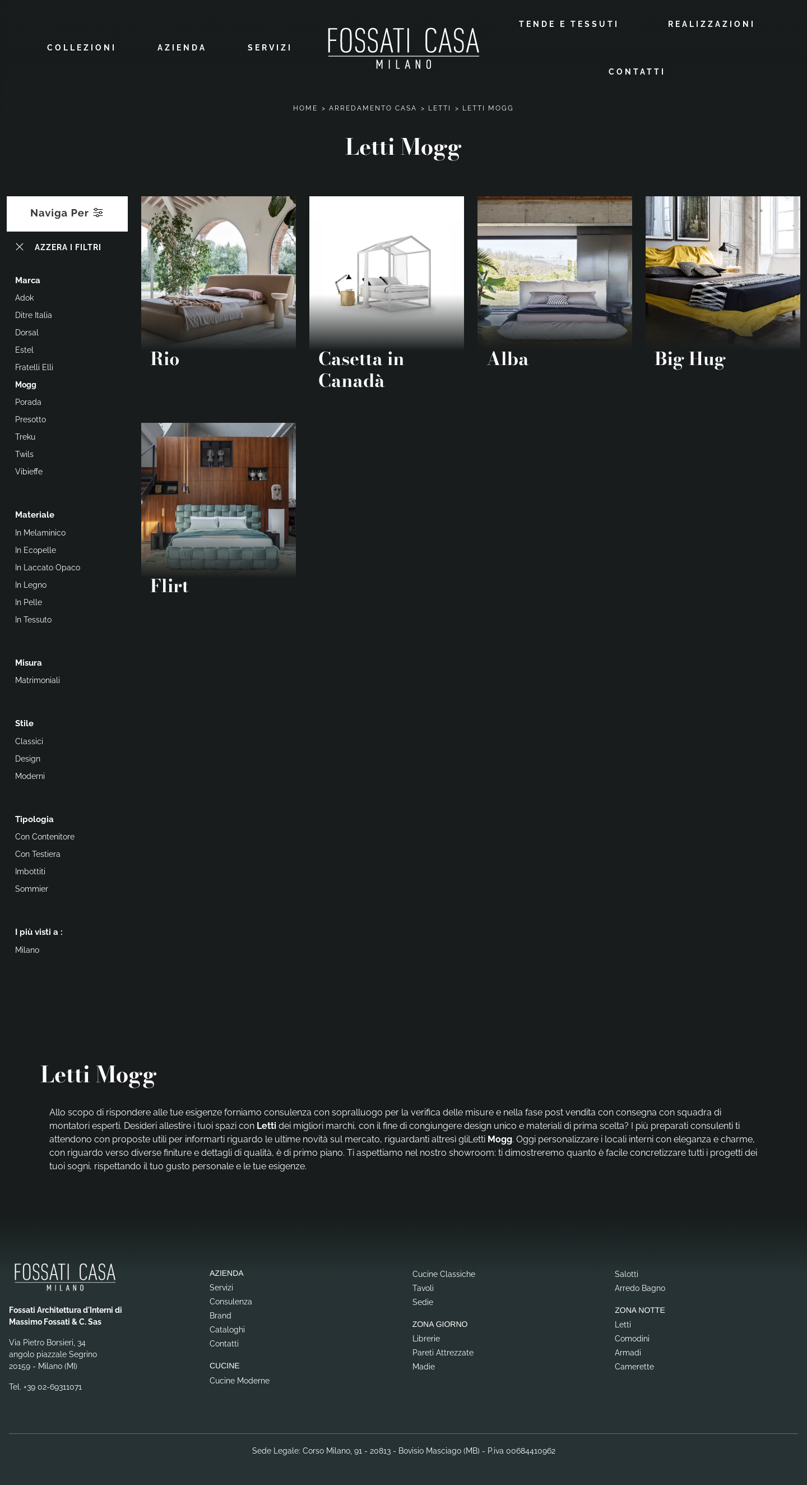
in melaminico (40, 531)
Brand (220, 1315)
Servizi (270, 47)
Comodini (632, 1338)
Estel (24, 349)
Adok (24, 297)
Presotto (30, 418)
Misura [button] (28, 662)
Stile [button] (24, 723)
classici (29, 740)
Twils (24, 453)
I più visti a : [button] (39, 931)
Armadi (628, 1352)
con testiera (38, 853)
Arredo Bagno (640, 1287)
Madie (423, 1366)
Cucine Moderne (240, 1379)
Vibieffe (29, 471)
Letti (439, 107)
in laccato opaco (47, 566)
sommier (31, 888)
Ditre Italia (33, 314)
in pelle (28, 601)
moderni (30, 775)
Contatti (637, 71)
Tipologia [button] (34, 818)
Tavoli (423, 1287)
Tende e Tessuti (569, 23)
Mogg (25, 384)
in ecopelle (35, 549)
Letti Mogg (488, 107)
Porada (28, 401)
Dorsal (27, 332)
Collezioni (82, 47)
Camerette (634, 1366)
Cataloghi (227, 1329)
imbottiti (30, 870)
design (27, 757)
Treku (25, 436)
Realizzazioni (711, 23)
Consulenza (231, 1301)
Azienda (182, 47)
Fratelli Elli (34, 366)
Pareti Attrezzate (443, 1352)
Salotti (626, 1273)
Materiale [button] (34, 514)
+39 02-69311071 (53, 1385)
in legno (31, 583)
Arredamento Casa (373, 107)
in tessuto (33, 618)
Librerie (426, 1338)
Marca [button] (27, 279)
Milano (27, 948)
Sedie (422, 1301)
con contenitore (45, 836)
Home (305, 107)
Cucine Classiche (443, 1273)
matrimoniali (37, 679)
